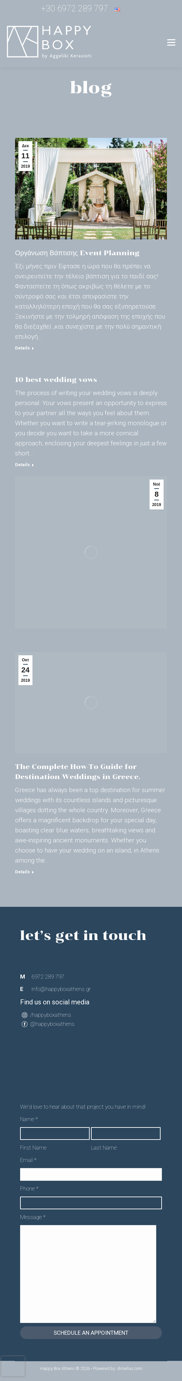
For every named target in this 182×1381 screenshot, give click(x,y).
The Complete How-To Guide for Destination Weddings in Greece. (77, 772)
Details (22, 347)
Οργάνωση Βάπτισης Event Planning (77, 253)
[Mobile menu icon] (171, 42)
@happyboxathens (52, 1023)
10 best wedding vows (56, 380)
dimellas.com (129, 1368)
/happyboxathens (50, 1014)
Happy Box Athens (57, 1368)
